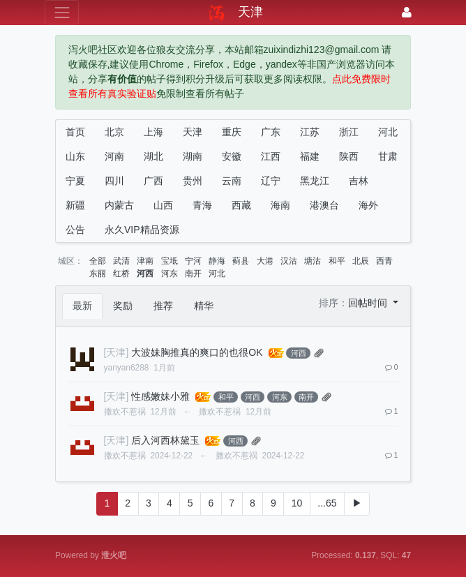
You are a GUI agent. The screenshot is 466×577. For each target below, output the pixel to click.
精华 (203, 305)
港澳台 (324, 205)
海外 (368, 205)
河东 (169, 273)
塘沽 (312, 261)
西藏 (241, 205)
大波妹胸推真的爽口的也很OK (196, 352)
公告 (75, 229)
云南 (231, 180)
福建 (310, 156)
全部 (97, 261)
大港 (265, 261)
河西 (145, 273)
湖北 (153, 156)
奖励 (123, 305)
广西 (153, 180)
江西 (270, 156)
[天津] (116, 352)
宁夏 (75, 180)
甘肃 (388, 156)
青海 (202, 205)
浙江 (349, 131)
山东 (75, 156)
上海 (153, 131)
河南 (114, 156)
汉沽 (288, 261)
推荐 (163, 305)
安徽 (231, 156)
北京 (114, 131)
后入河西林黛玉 (165, 440)
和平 (337, 261)
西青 (384, 261)
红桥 (121, 273)
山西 (163, 205)
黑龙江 (314, 180)
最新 (82, 305)
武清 (121, 261)
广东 (270, 131)
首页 (75, 131)
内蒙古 (119, 205)
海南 (280, 205)
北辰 (360, 261)
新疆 (75, 205)
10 (297, 503)
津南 (145, 261)
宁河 (193, 261)
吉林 (358, 180)
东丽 (97, 273)
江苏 (310, 131)
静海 (217, 261)
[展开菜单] (62, 12)
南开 (193, 273)
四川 (114, 180)
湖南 (192, 156)
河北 (388, 131)
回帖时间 (369, 302)
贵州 (192, 180)
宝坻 (169, 261)
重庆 (231, 131)
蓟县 (240, 261)
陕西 (349, 156)
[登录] (407, 12)
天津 (192, 131)
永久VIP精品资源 (142, 229)
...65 (326, 503)
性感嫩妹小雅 (160, 396)
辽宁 (270, 180)
